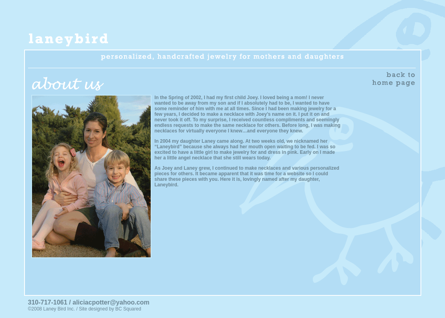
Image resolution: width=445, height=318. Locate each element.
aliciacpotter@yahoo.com (110, 302)
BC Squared (128, 309)
